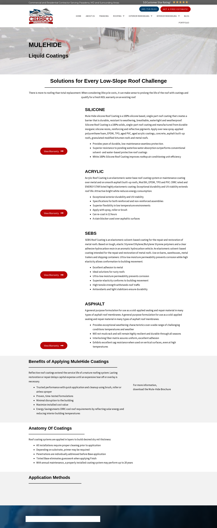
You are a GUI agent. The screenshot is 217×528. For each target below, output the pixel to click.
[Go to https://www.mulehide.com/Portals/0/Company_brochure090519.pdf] (160, 376)
